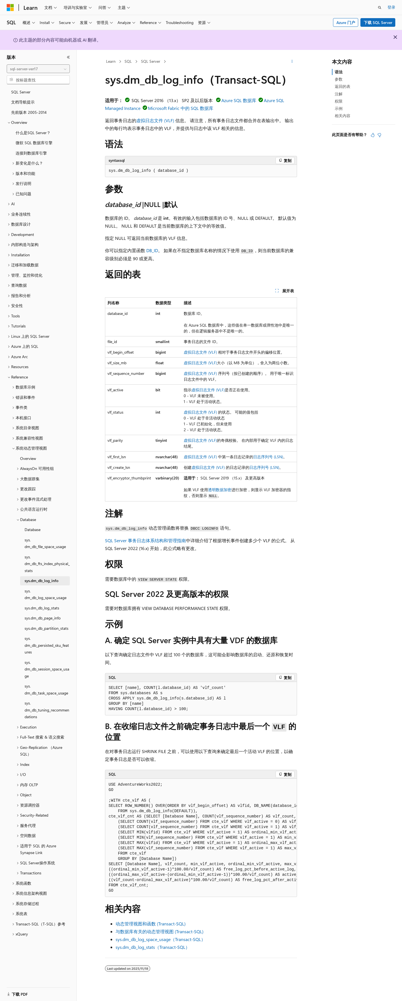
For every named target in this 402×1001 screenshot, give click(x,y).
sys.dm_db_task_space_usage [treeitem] (46, 689)
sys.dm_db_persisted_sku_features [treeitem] (47, 645)
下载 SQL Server (378, 22)
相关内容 (342, 115)
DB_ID (152, 250)
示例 (339, 108)
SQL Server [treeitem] (20, 92)
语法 (339, 71)
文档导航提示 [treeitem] (23, 102)
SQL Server (150, 61)
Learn (111, 61)
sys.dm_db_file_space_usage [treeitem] (45, 543)
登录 (391, 7)
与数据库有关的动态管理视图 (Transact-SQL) (160, 931)
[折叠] (68, 57)
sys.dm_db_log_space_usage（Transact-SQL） (160, 939)
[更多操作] (292, 61)
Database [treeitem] (32, 529)
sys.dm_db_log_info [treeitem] (41, 580)
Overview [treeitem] (28, 458)
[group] (201, 838)
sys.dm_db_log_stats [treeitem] (42, 608)
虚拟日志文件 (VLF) (155, 120)
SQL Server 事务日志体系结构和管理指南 (145, 540)
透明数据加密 (219, 489)
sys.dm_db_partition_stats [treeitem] (46, 628)
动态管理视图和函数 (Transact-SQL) (151, 924)
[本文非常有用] (372, 135)
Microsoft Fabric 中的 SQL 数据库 (180, 108)
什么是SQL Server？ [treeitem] (33, 132)
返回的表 (342, 86)
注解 (339, 94)
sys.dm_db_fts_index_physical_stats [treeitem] (47, 563)
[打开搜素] (379, 8)
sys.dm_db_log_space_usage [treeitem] (45, 594)
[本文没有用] (379, 135)
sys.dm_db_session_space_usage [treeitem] (47, 669)
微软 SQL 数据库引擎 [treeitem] (34, 142)
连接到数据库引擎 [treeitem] (31, 153)
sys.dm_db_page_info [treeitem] (43, 618)
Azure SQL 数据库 (238, 100)
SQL (128, 61)
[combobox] (38, 68)
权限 (339, 101)
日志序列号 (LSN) (268, 456)
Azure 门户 (345, 22)
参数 (339, 79)
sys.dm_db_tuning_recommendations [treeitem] (47, 709)
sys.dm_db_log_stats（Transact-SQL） (153, 947)
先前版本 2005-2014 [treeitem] (29, 112)
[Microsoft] (10, 7)
